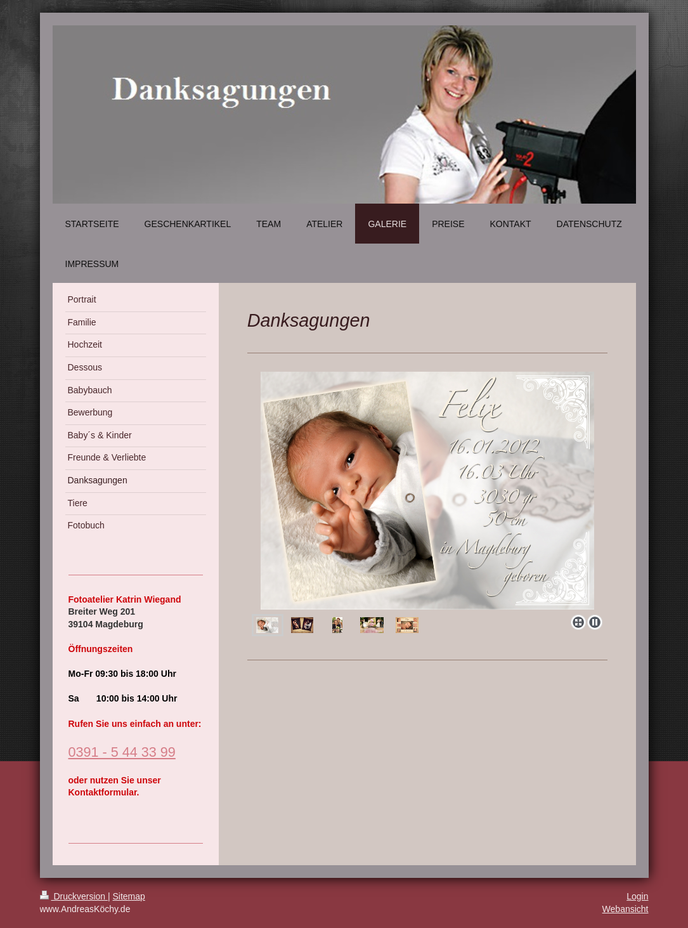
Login (637, 896)
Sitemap (129, 896)
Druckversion (74, 896)
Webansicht (625, 909)
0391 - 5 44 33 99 (122, 752)
